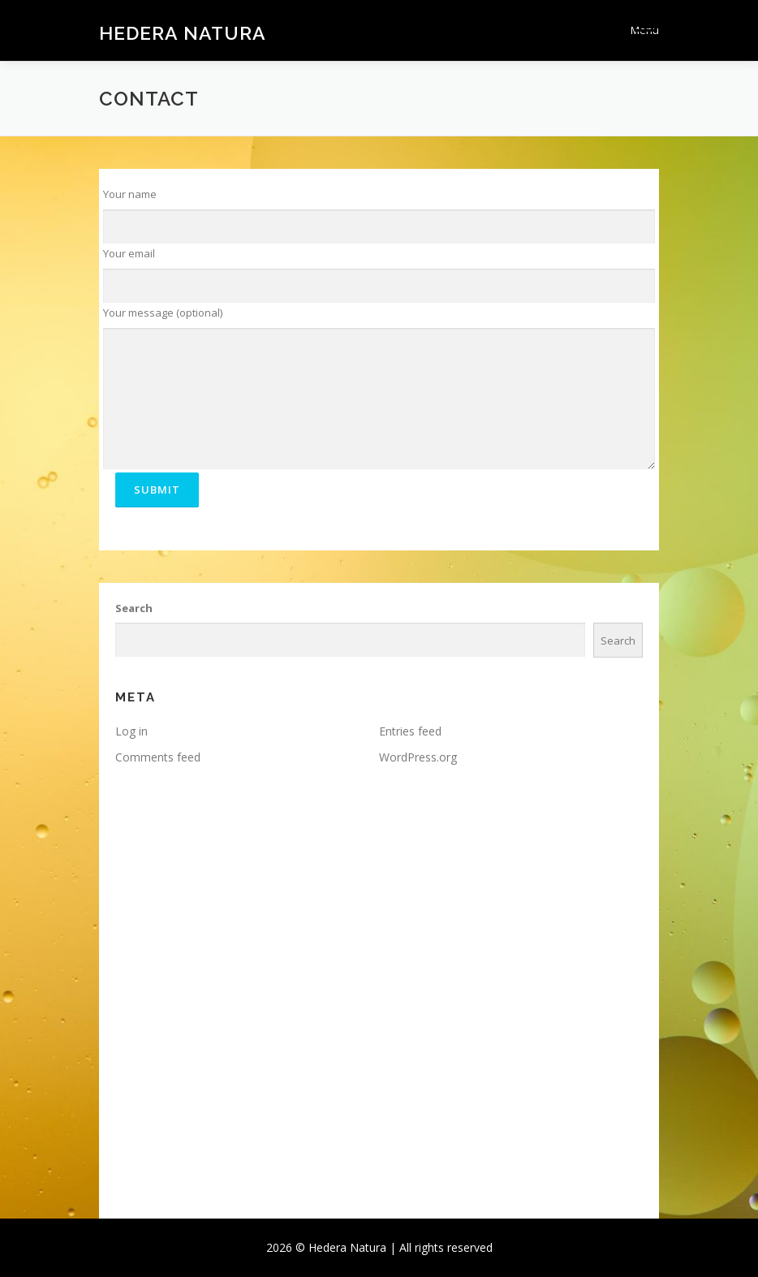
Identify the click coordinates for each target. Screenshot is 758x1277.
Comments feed (157, 757)
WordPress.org (418, 757)
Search (134, 608)
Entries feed (410, 731)
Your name (130, 194)
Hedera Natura (182, 32)
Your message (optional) (162, 312)
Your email (129, 253)
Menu (645, 30)
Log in (131, 731)
